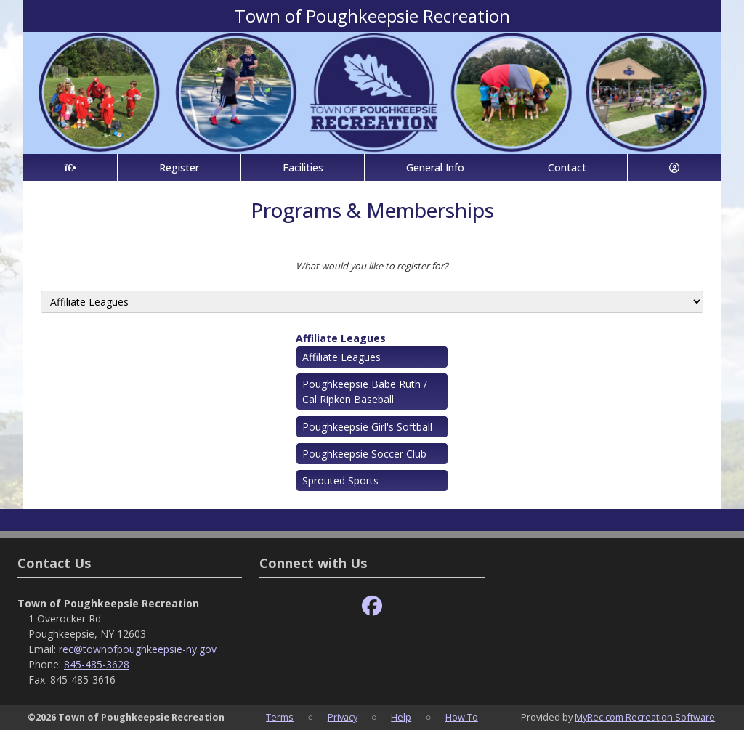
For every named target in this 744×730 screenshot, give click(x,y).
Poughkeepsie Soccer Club (364, 454)
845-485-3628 (96, 664)
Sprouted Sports (340, 480)
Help (401, 716)
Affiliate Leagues (341, 338)
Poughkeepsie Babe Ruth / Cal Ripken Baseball (364, 391)
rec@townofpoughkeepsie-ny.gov (138, 649)
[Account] (674, 167)
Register (179, 167)
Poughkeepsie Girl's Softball (367, 427)
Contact (567, 167)
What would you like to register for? (372, 265)
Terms (280, 716)
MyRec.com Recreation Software (645, 716)
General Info (435, 167)
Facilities (303, 167)
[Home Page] (70, 167)
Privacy (342, 716)
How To (461, 716)
